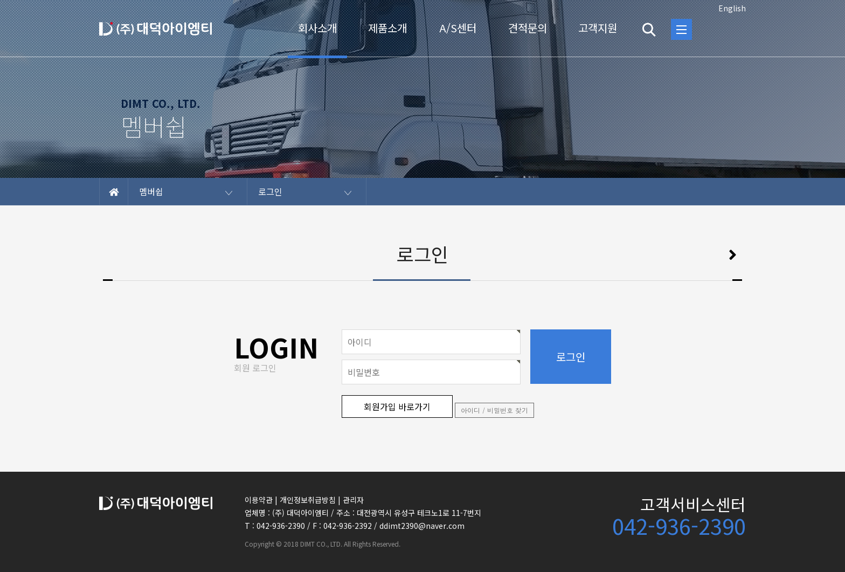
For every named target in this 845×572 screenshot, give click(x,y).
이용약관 (259, 499)
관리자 (353, 499)
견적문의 (527, 28)
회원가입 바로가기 (397, 406)
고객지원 (597, 28)
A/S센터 (457, 28)
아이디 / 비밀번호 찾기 (494, 410)
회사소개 (317, 28)
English (732, 8)
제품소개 (387, 28)
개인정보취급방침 (308, 499)
